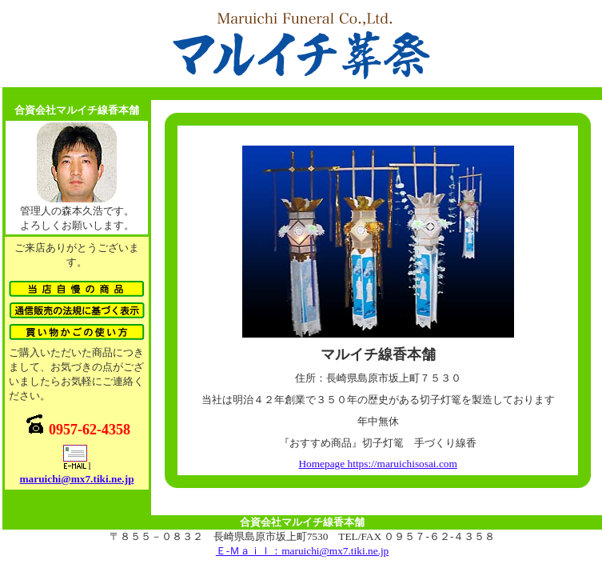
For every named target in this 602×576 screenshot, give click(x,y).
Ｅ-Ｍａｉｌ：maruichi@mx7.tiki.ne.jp (302, 551)
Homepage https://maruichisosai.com (377, 464)
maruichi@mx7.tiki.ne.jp (76, 479)
